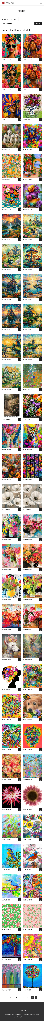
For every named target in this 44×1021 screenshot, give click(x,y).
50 (23, 997)
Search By (5, 19)
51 (27, 997)
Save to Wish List (19, 59)
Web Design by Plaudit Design (31, 1014)
